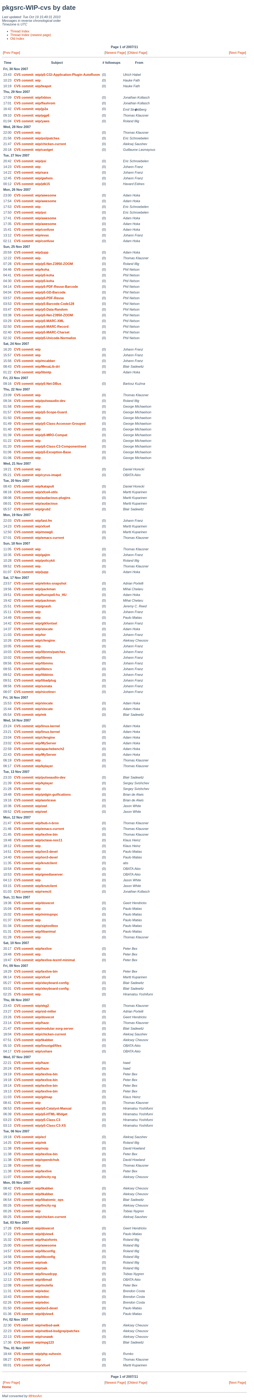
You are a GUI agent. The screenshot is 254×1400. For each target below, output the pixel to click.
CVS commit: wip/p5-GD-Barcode (39, 292)
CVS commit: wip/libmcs (33, 669)
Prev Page (11, 52)
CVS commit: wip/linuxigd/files (37, 1045)
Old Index (17, 38)
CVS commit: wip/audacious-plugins (42, 498)
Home (6, 1387)
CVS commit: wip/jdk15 (32, 184)
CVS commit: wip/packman (35, 589)
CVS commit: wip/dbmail (33, 1279)
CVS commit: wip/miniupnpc (36, 914)
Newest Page (115, 52)
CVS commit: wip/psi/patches (36, 138)
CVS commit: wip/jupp (31, 252)
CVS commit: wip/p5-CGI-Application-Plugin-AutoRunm (57, 74)
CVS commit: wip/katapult (34, 486)
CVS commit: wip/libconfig (34, 1251)
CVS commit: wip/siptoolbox (36, 926)
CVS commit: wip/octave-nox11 (38, 840)
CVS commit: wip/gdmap (33, 1097)
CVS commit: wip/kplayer (33, 766)
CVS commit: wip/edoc (31, 1291)
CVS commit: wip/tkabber (33, 1040)
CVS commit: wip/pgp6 (31, 115)
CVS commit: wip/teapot (32, 86)
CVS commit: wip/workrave (35, 800)
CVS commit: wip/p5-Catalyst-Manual (42, 1108)
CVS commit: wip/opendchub (36, 1160)
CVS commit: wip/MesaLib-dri (37, 366)
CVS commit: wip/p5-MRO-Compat (40, 435)
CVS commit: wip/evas (31, 235)
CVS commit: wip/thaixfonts (35, 1239)
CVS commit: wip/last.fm (33, 520)
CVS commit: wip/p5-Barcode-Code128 (44, 304)
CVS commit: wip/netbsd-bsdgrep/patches (46, 1331)
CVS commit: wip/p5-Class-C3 (37, 1120)
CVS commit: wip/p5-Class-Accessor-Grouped (49, 423)
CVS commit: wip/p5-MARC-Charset (41, 332)
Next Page (237, 52)
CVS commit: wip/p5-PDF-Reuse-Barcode (46, 286)
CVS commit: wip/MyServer (35, 743)
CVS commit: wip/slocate (33, 629)
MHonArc (35, 1396)
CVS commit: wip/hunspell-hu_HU (40, 595)
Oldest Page (137, 52)
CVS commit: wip (27, 80)
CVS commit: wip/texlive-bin (36, 834)
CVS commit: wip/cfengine (34, 640)
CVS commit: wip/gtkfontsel (35, 623)
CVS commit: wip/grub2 (32, 509)
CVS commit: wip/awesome (35, 195)
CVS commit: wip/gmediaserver (38, 874)
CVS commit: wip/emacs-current (39, 537)
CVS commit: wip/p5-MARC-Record (41, 326)
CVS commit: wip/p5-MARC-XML (39, 321)
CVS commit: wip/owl (30, 806)
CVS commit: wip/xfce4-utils (36, 492)
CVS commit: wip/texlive (33, 948)
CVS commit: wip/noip (31, 1148)
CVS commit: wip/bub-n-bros (36, 823)
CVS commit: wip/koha (31, 269)
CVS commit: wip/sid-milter (35, 1011)
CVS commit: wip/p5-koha (34, 275)
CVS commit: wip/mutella (33, 1285)
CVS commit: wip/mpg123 (34, 1342)
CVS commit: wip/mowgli (33, 532)
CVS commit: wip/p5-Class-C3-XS (40, 1125)
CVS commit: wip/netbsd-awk (36, 1325)
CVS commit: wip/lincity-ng (35, 1177)
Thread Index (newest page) (30, 35)
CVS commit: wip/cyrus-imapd (37, 475)
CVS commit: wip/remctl (32, 891)
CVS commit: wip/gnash (32, 606)
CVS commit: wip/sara (31, 172)
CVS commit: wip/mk (30, 714)
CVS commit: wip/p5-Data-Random (41, 309)
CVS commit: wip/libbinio (33, 674)
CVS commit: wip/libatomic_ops (38, 1199)
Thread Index (19, 31)
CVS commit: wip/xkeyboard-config (41, 983)
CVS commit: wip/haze (31, 1023)
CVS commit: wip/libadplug (35, 680)
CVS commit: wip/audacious (36, 503)
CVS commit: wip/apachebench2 (39, 749)
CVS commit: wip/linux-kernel (37, 726)
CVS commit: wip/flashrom (34, 103)
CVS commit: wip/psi (30, 161)
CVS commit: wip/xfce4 (32, 526)
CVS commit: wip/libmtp (32, 372)
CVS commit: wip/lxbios (32, 97)
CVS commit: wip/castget (33, 149)
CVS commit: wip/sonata (33, 686)
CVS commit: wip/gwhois (33, 178)
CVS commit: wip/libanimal (34, 931)
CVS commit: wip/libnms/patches (39, 652)
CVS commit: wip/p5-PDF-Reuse (39, 298)
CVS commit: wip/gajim (32, 555)
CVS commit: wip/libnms (33, 657)
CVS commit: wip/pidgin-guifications (42, 794)
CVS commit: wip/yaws (31, 121)
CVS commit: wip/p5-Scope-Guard (40, 412)
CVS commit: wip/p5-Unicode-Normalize (45, 338)
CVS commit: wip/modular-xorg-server (43, 1028)
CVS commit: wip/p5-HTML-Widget (40, 1114)
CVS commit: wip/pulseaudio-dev (39, 401)
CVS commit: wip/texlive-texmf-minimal (44, 960)
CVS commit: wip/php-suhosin (37, 1354)
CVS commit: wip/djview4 (33, 1234)
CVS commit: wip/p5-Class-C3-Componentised (50, 446)
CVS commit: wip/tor (30, 635)
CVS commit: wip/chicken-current (40, 144)
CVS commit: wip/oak (30, 1262)
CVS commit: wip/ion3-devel (36, 851)
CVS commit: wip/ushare (33, 1051)
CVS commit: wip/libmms (33, 663)
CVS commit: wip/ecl (30, 1137)
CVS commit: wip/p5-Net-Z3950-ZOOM (43, 264)
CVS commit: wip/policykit (34, 560)
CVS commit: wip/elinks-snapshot (40, 583)
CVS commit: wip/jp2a (31, 109)
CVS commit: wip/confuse (34, 229)
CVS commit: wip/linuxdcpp (35, 1274)
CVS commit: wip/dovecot (34, 903)
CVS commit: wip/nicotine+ (35, 692)
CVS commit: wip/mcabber (34, 361)
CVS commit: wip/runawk (33, 1336)
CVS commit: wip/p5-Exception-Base (42, 452)
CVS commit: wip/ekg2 (31, 1005)
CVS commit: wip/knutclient (35, 863)
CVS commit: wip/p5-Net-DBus (37, 383)
